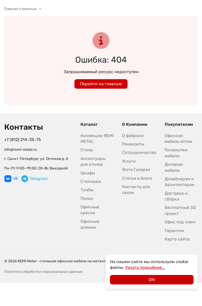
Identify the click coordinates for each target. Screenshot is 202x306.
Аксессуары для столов (92, 161)
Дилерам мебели (174, 167)
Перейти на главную (101, 83)
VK (11, 178)
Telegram (34, 178)
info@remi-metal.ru (20, 149)
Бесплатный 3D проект (180, 210)
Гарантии (174, 230)
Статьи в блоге (137, 178)
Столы (86, 149)
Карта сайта (177, 239)
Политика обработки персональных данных (43, 271)
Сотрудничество (139, 152)
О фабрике (133, 135)
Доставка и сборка (176, 196)
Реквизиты (133, 144)
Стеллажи (90, 181)
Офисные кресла (89, 209)
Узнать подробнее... (145, 267)
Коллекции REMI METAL (97, 138)
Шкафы (87, 172)
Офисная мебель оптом (178, 138)
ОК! (152, 279)
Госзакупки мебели (176, 152)
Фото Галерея (136, 169)
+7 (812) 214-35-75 (22, 139)
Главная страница (20, 9)
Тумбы (86, 189)
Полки (86, 198)
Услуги (129, 161)
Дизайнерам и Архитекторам (179, 181)
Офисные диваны (89, 224)
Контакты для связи (136, 189)
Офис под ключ (180, 221)
